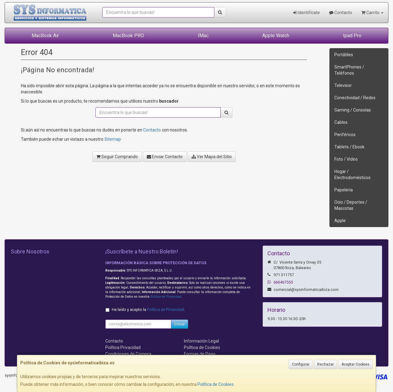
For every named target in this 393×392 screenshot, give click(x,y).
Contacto (340, 12)
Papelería (343, 189)
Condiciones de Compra (128, 353)
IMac (203, 35)
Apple (340, 220)
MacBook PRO (128, 35)
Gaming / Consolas (352, 110)
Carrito (372, 12)
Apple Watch (275, 35)
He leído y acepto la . (148, 309)
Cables (341, 122)
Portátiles (343, 54)
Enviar (179, 324)
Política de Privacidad (165, 296)
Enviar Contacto (165, 156)
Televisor (343, 85)
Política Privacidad (123, 347)
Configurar (300, 364)
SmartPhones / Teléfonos (349, 70)
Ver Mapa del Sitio (212, 156)
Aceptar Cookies (355, 364)
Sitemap (112, 139)
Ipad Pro (352, 35)
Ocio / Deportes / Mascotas (350, 205)
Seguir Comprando (117, 156)
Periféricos (345, 134)
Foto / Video (346, 159)
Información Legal (201, 341)
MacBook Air (45, 35)
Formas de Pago (200, 353)
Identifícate (306, 12)
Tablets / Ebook (349, 146)
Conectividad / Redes (354, 97)
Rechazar (325, 364)
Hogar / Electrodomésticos (352, 174)
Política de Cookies (215, 384)
